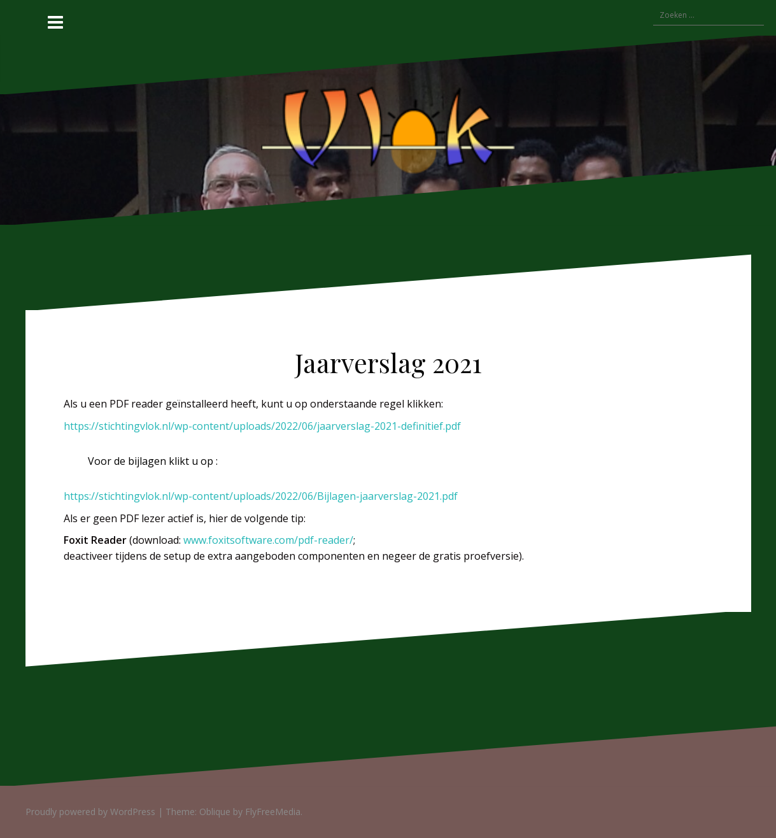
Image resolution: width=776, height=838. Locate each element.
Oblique (214, 812)
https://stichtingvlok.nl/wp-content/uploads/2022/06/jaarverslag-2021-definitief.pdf (262, 426)
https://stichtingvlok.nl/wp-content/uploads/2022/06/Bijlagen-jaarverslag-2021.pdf (261, 496)
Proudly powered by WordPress (90, 812)
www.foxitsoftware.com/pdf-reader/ (268, 540)
